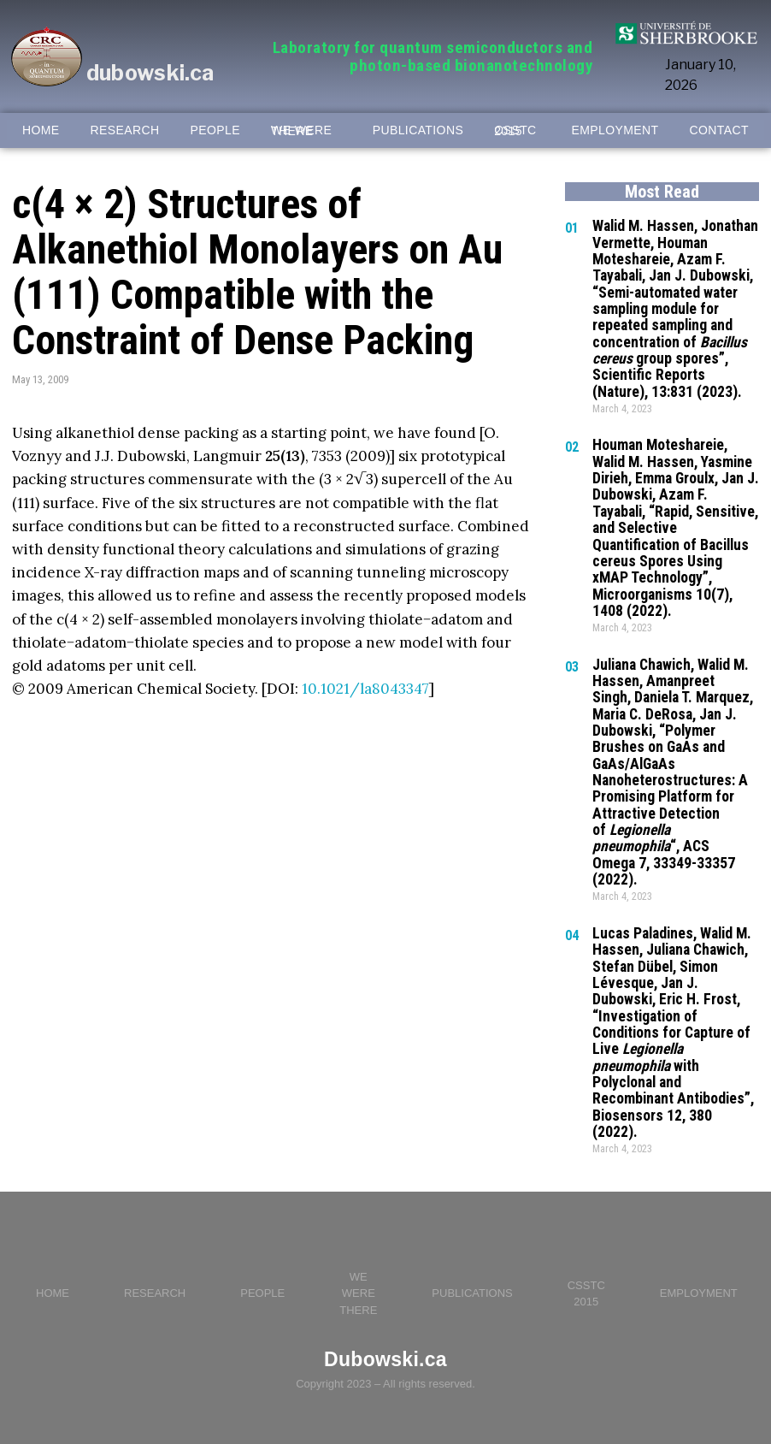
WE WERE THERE (301, 131)
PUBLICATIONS (418, 130)
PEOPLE (215, 130)
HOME (41, 130)
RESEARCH (125, 130)
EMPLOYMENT (615, 130)
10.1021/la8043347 (365, 688)
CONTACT (719, 130)
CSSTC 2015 (515, 131)
